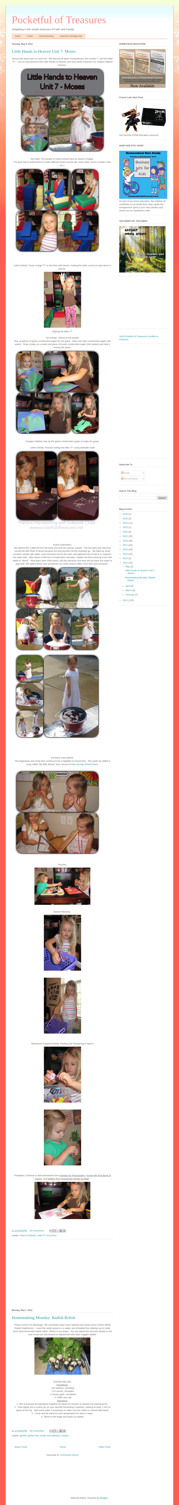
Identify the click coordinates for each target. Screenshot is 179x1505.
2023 (125, 527)
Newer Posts (20, 1447)
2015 (125, 554)
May (128, 566)
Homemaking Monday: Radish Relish (43, 1317)
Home (17, 36)
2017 (125, 545)
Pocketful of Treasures (59, 20)
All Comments (129, 478)
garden (23, 1435)
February (130, 594)
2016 (125, 549)
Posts (125, 473)
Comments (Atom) (69, 1455)
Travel (30, 36)
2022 (125, 531)
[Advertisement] (62, 1273)
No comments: (37, 1230)
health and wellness (50, 1435)
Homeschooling (46, 36)
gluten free (33, 1435)
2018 (125, 540)
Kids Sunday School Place (84, 764)
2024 (125, 523)
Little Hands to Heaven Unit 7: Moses (44, 51)
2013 (125, 558)
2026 (125, 514)
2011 (125, 600)
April (128, 586)
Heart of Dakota (28, 1235)
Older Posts (104, 1447)
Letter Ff (41, 1235)
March (129, 590)
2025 (125, 518)
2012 (125, 562)
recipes (65, 1435)
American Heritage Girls (71, 36)
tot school (51, 1235)
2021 (125, 536)
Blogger (104, 1498)
